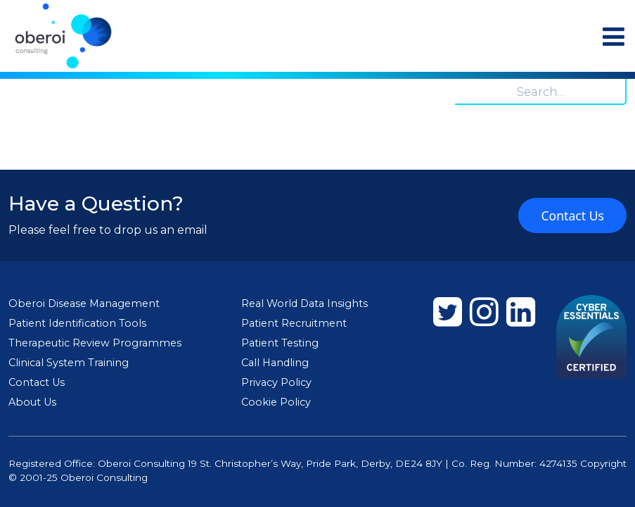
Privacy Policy (276, 382)
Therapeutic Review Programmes (94, 343)
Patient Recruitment (294, 323)
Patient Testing (280, 343)
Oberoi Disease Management (84, 303)
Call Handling (275, 362)
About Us (32, 402)
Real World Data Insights (304, 303)
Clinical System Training (68, 362)
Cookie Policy (276, 402)
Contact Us (572, 215)
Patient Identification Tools (77, 323)
